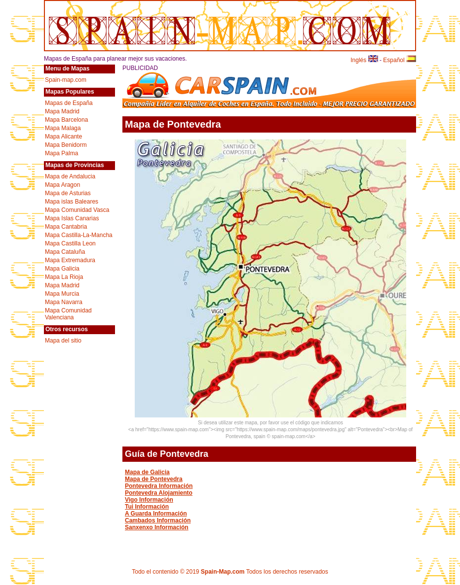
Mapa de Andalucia (70, 176)
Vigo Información (149, 499)
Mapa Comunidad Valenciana (68, 314)
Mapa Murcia (62, 293)
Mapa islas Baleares (71, 201)
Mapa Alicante (63, 136)
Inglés (364, 60)
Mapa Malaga (63, 128)
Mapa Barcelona (66, 119)
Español (399, 60)
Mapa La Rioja (64, 277)
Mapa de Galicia (147, 472)
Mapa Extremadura (70, 260)
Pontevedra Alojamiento (158, 492)
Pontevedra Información (158, 485)
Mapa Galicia (62, 268)
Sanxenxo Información (157, 527)
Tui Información (147, 506)
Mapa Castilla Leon (70, 243)
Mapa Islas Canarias (72, 218)
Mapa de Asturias (68, 193)
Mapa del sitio (63, 340)
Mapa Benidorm (66, 144)
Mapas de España (69, 103)
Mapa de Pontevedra (154, 479)
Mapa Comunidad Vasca (77, 209)
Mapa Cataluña (65, 251)
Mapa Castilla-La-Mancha (79, 235)
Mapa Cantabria (66, 226)
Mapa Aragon (62, 184)
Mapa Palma (61, 153)
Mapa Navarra (63, 302)
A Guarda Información (156, 513)
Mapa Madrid (62, 111)
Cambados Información (158, 520)
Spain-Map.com (223, 571)
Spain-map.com (65, 79)
